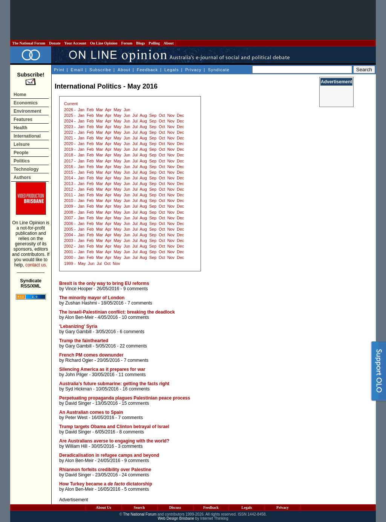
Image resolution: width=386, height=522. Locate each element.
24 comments (135, 475)
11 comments (132, 374)
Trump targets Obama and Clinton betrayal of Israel (114, 426)
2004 (68, 235)
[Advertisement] (193, 20)
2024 (68, 121)
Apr (108, 109)
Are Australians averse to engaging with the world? (114, 441)
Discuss (175, 507)
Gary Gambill (78, 331)
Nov (171, 115)
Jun (127, 109)
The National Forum (28, 43)
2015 (68, 172)
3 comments (130, 446)
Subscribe (100, 69)
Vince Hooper (79, 288)
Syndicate (219, 69)
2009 (68, 206)
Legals (171, 69)
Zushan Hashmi (81, 303)
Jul (135, 115)
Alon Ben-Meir (79, 317)
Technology (26, 169)
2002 (68, 246)
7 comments (139, 303)
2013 (68, 183)
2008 (68, 212)
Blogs (140, 43)
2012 (68, 189)
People (21, 152)
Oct (162, 115)
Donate (55, 43)
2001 (68, 252)
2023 (68, 126)
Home (20, 94)
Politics (22, 161)
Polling (154, 43)
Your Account (75, 43)
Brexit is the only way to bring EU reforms (104, 283)
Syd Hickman (78, 389)
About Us (103, 507)
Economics (26, 103)
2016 (68, 166)
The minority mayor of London (91, 297)
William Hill (76, 446)
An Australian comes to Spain (91, 412)
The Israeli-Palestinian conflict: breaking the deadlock (117, 312)
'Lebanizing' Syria (78, 326)
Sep (152, 115)
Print (59, 69)
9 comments (135, 288)
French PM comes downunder (91, 355)
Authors (22, 177)
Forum (126, 43)
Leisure (22, 144)
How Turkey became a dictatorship (105, 484)
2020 (68, 143)
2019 (68, 149)
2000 (68, 257)
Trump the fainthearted (83, 340)
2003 (68, 240)
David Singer (78, 403)
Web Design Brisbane (176, 518)
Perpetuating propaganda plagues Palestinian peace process (124, 398)
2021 (68, 138)
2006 (68, 223)
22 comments (133, 346)
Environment (27, 111)
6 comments (132, 331)
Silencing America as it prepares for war (102, 369)
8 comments (131, 432)
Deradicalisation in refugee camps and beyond (109, 455)
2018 (68, 155)
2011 (68, 195)
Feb (90, 109)
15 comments (135, 403)
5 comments (136, 489)
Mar (99, 109)
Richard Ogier (79, 360)
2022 (68, 132)
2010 (68, 200)
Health (21, 127)
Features (23, 119)
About (169, 43)
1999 (68, 263)
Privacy (193, 69)
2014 (68, 178)
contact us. (36, 265)
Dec (180, 115)
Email (77, 69)
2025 (68, 115)
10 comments (135, 317)
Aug (143, 115)
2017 (68, 161)
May (117, 109)
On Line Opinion (103, 43)
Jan (81, 109)
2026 (68, 109)
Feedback (147, 69)
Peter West (76, 417)
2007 (68, 218)
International (27, 136)
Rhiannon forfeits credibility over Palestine (105, 469)
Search (139, 507)
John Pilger (76, 374)
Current (71, 103)
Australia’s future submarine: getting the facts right (114, 383)
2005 (68, 229)
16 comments (136, 389)
